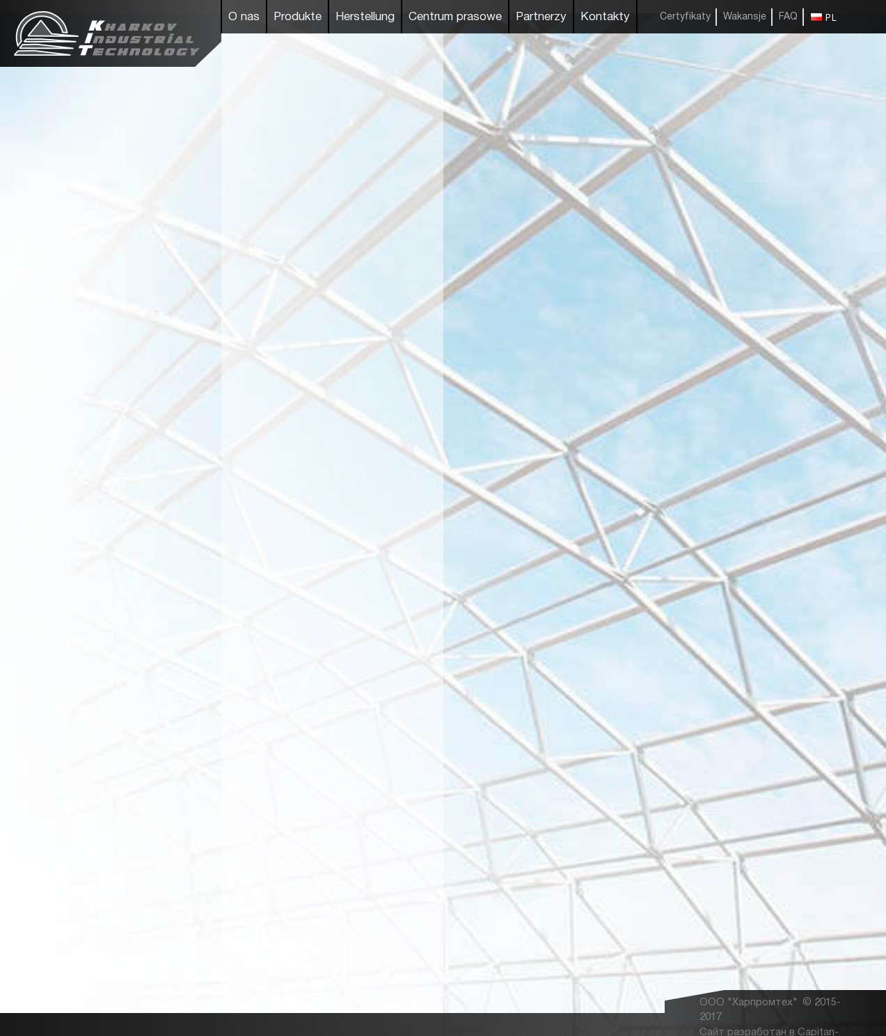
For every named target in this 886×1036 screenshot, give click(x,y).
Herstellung (365, 17)
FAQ (788, 17)
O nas (244, 17)
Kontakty (605, 17)
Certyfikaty (685, 17)
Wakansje (744, 17)
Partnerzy (541, 17)
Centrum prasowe (455, 17)
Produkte (298, 17)
